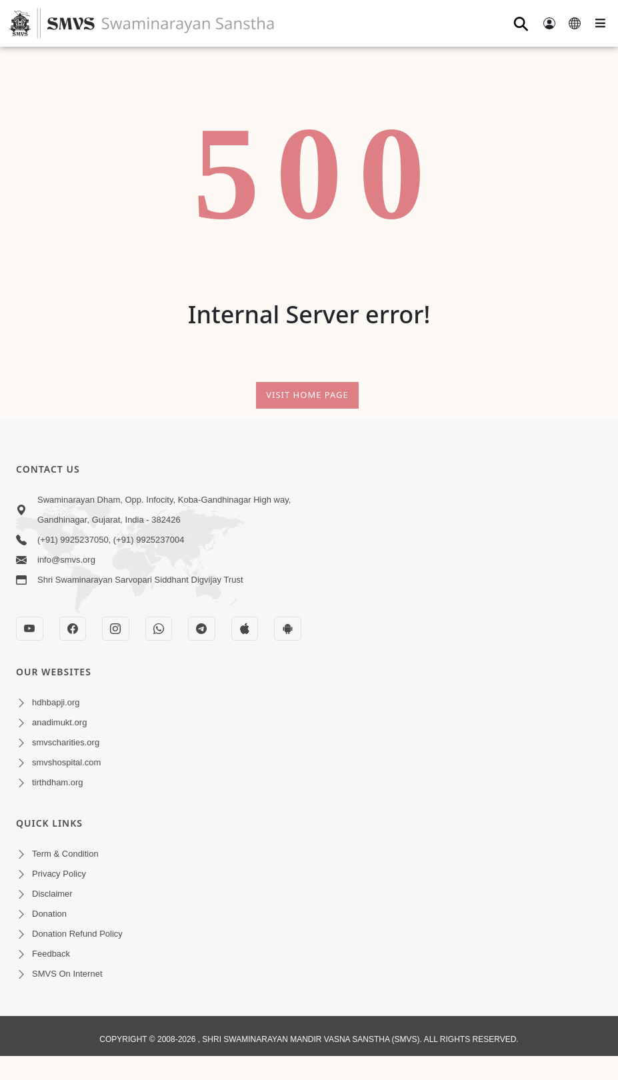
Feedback (51, 954)
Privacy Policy (59, 874)
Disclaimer (52, 894)
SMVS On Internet (67, 974)
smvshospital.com (66, 762)
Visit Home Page (307, 395)
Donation (49, 914)
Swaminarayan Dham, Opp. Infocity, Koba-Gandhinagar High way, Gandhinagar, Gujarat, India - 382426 (164, 510)
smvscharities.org (65, 742)
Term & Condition (65, 854)
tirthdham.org (57, 782)
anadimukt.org (59, 722)
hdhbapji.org (56, 702)
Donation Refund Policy (77, 934)
